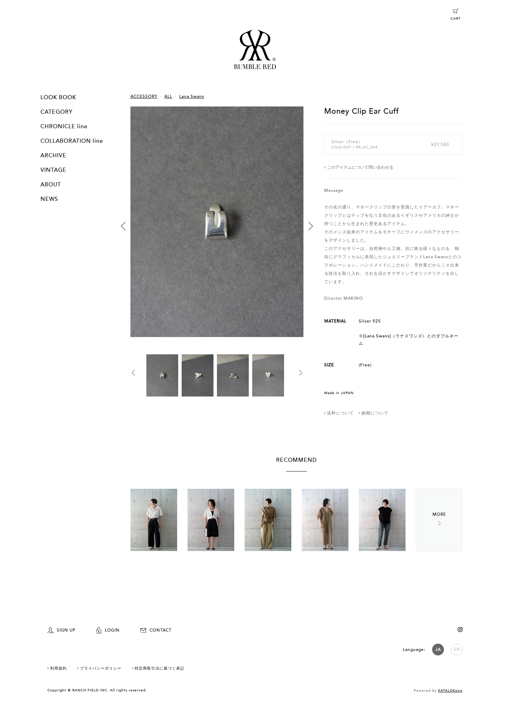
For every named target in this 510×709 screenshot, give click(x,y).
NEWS (49, 199)
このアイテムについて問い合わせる (360, 167)
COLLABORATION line (71, 141)
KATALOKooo (450, 691)
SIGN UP (61, 630)
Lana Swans (191, 96)
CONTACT (156, 630)
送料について (340, 413)
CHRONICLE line (64, 126)
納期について (375, 413)
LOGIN (108, 630)
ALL (168, 96)
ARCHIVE (53, 155)
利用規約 (58, 668)
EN (457, 649)
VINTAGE (53, 170)
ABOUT (50, 184)
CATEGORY (56, 112)
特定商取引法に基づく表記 (159, 668)
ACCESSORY (143, 96)
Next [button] (311, 226)
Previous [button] (123, 226)
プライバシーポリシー (100, 668)
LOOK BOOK (58, 97)
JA (438, 649)
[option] (216, 230)
